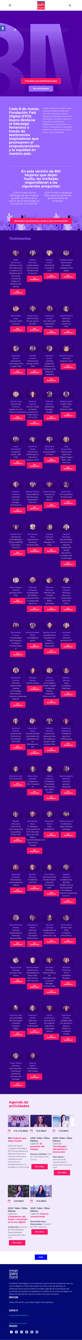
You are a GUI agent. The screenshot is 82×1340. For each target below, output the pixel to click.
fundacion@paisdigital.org (18, 1315)
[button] (3, 28)
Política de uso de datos (18, 1323)
